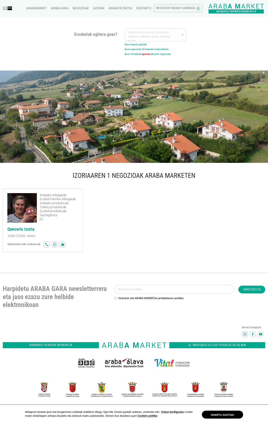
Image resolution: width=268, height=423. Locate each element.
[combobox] (155, 34)
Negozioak (143, 8)
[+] (41, 222)
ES (68, 8)
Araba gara (122, 8)
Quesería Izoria (23, 232)
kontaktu (206, 8)
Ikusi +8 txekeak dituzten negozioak (155, 57)
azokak (161, 8)
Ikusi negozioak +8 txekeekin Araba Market (154, 51)
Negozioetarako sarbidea (240, 8)
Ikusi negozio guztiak (139, 45)
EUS (75, 8)
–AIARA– (31, 239)
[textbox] (155, 36)
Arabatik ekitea (183, 8)
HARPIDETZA (252, 292)
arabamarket (99, 8)
